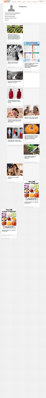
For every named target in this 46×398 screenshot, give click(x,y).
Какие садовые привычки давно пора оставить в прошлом (30, 157)
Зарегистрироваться (35, 1)
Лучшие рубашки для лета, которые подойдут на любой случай (14, 101)
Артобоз (9, 67)
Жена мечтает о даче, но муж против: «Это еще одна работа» (31, 118)
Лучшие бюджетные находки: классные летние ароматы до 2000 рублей (14, 120)
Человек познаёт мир (27, 162)
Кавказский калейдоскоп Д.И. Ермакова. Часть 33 (14, 82)
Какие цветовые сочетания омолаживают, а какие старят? (15, 141)
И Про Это (26, 122)
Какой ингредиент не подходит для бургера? (31, 202)
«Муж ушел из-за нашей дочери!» (13, 178)
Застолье (9, 42)
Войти (41, 1)
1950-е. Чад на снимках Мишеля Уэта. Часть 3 (13, 62)
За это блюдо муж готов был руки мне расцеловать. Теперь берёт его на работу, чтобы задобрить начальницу (31, 137)
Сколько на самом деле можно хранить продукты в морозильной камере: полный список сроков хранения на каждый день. (31, 65)
